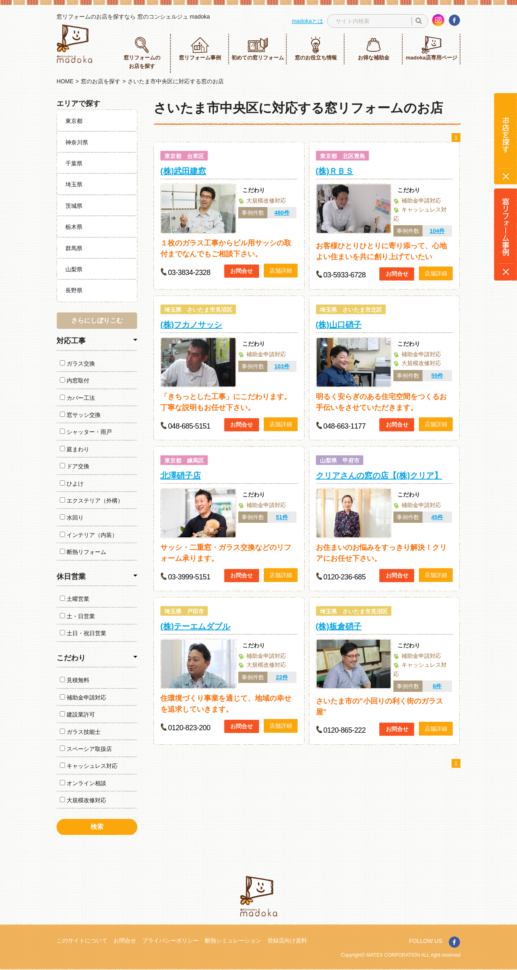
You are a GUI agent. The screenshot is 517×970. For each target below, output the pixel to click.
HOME (65, 81)
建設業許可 (77, 714)
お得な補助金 (373, 48)
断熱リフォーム (83, 552)
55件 (437, 375)
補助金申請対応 (83, 697)
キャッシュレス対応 (89, 766)
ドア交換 (74, 466)
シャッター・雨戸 (86, 432)
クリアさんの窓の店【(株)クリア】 (379, 475)
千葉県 (73, 163)
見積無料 (74, 680)
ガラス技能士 (80, 732)
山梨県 (73, 269)
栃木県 (73, 227)
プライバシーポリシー (170, 940)
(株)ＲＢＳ (334, 171)
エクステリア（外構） (91, 500)
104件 (437, 231)
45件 (437, 517)
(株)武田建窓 (183, 171)
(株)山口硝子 (338, 324)
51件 (282, 517)
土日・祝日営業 (83, 633)
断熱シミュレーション (233, 940)
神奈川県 (76, 142)
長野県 (73, 290)
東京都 (73, 121)
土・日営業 (77, 616)
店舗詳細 (280, 270)
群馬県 (73, 248)
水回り (72, 517)
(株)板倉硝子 (338, 626)
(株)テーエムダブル (195, 626)
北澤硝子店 (180, 475)
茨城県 (73, 206)
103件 (281, 366)
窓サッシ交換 (80, 415)
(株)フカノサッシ (191, 324)
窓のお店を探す (100, 81)
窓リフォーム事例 (200, 48)
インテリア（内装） (89, 535)
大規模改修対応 (83, 800)
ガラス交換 (77, 363)
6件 (437, 686)
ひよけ (72, 483)
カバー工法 (77, 398)
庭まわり (74, 449)
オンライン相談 (83, 783)
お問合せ (241, 271)
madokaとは (307, 21)
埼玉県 (73, 184)
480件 (281, 212)
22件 (282, 677)
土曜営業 (74, 599)
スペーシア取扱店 (86, 749)
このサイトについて (82, 940)
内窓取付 (74, 380)
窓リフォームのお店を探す (142, 52)
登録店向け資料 (287, 940)
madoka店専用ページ (431, 48)
